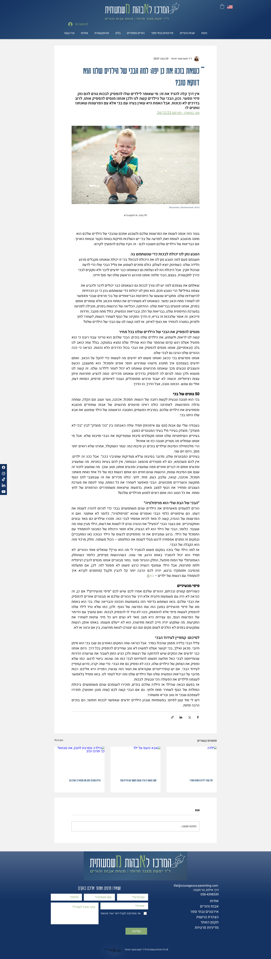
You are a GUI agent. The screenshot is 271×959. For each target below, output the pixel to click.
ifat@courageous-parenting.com (196, 885)
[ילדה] (191, 761)
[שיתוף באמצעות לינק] (172, 717)
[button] (222, 6)
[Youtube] (3, 491)
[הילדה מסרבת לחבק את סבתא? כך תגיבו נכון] (79, 761)
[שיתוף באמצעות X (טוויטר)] (189, 717)
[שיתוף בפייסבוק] (197, 717)
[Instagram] (3, 473)
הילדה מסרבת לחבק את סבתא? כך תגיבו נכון (84, 780)
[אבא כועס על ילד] (135, 761)
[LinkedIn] (3, 485)
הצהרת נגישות (207, 917)
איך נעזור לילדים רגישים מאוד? (201, 780)
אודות (214, 901)
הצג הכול (58, 740)
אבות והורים (209, 906)
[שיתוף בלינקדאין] (181, 717)
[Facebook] (3, 467)
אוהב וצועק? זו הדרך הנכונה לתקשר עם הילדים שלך (138, 780)
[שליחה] (136, 931)
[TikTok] (3, 479)
